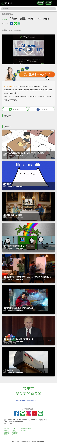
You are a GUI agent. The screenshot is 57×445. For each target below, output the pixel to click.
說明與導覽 (24, 430)
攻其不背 (6, 428)
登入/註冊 (48, 3)
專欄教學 (6, 434)
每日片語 (6, 432)
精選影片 (6, 430)
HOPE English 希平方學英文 (26, 400)
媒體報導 (15, 434)
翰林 (13, 430)
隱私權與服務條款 (26, 428)
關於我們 (15, 432)
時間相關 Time (7, 14)
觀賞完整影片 (15, 109)
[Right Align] (54, 3)
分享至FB (42, 109)
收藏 (5, 19)
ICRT (13, 428)
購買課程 (40, 3)
